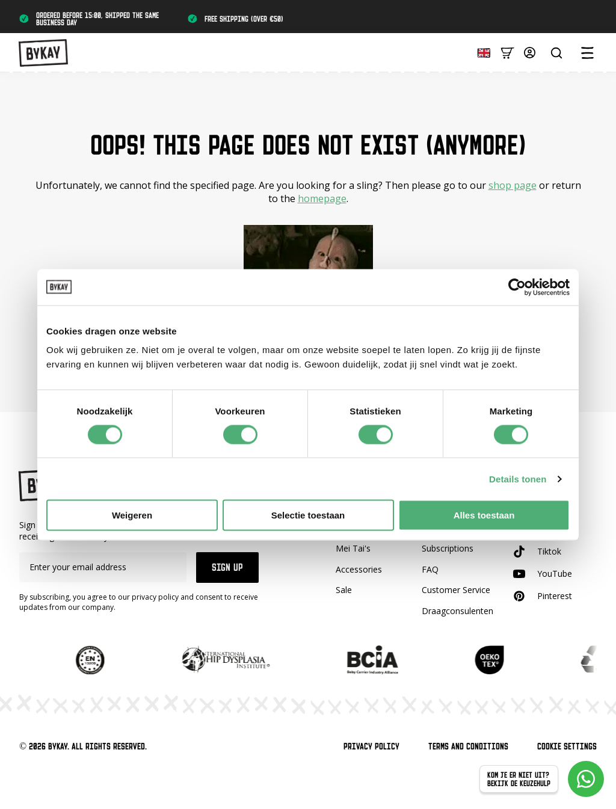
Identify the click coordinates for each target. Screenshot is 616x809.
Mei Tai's (353, 548)
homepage (322, 198)
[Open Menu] (587, 53)
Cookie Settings (567, 746)
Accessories (359, 569)
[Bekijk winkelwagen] (507, 52)
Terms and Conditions (468, 746)
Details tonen (517, 478)
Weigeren (132, 515)
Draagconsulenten (457, 611)
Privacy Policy (371, 746)
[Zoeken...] (556, 53)
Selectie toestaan (308, 515)
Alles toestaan (484, 515)
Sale (344, 589)
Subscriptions (447, 548)
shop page (512, 185)
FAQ (430, 569)
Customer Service (456, 589)
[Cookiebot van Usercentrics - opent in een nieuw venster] (517, 287)
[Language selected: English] (480, 52)
